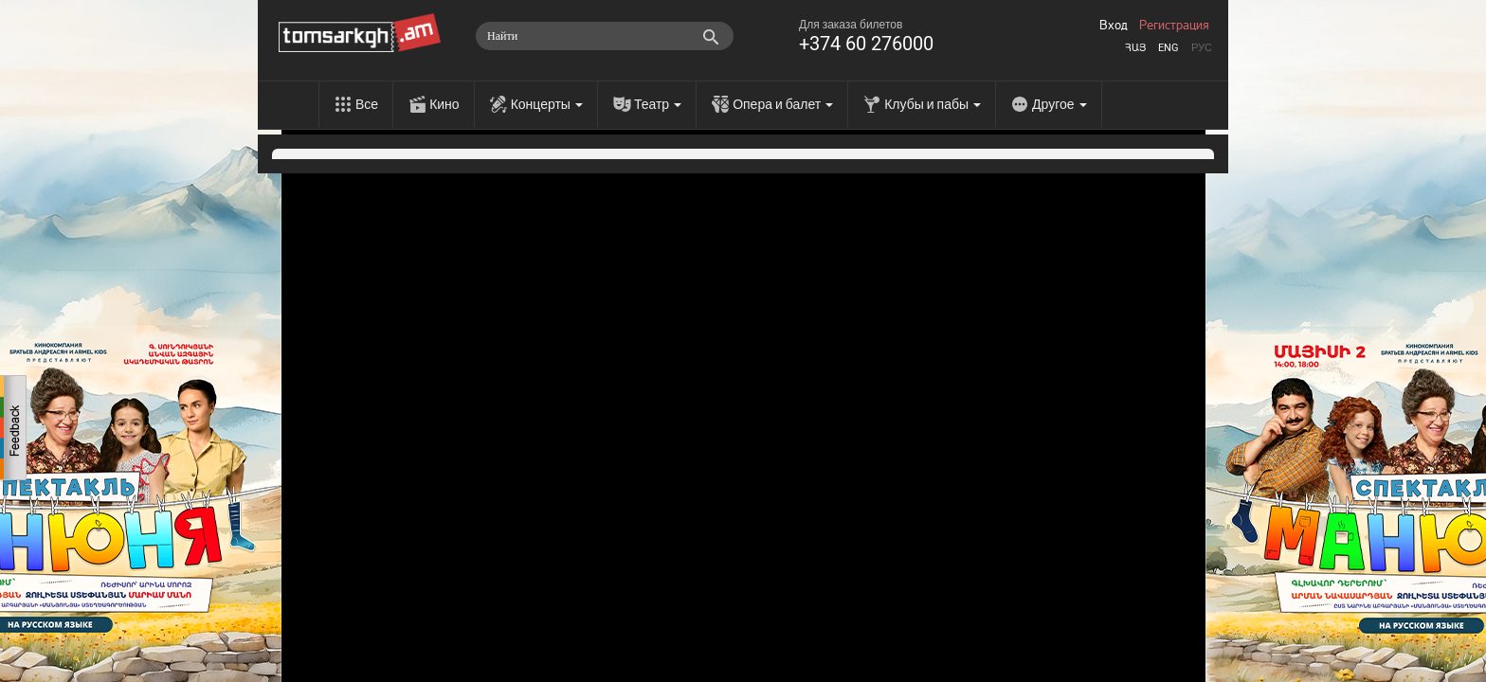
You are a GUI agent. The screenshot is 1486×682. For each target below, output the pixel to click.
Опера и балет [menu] (783, 104)
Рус (1201, 48)
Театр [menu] (657, 104)
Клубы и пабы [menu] (932, 104)
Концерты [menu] (547, 104)
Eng (1168, 48)
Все (366, 104)
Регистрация (1174, 25)
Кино (444, 104)
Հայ (1135, 48)
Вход (1113, 25)
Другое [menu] (1059, 104)
